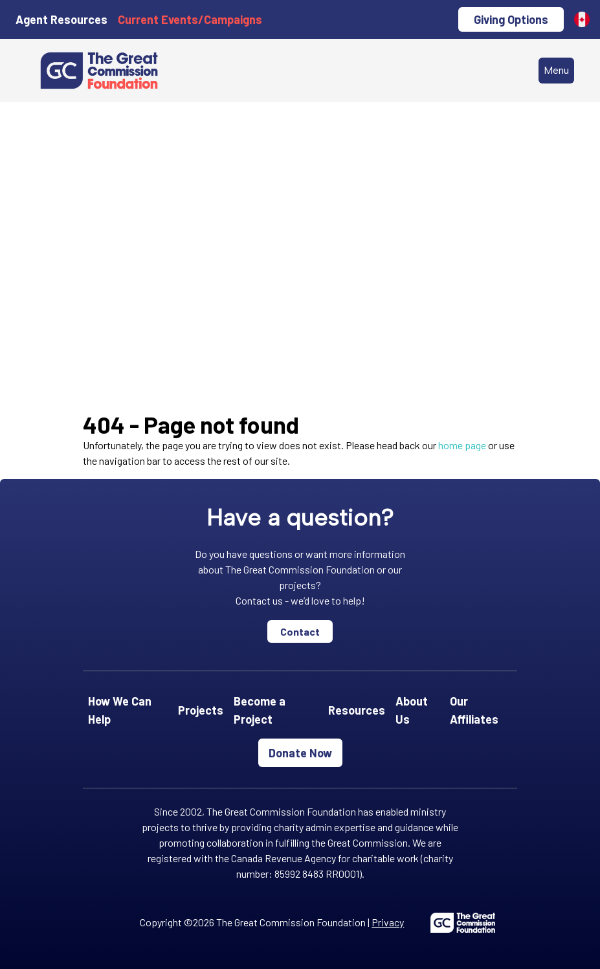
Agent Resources (61, 19)
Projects (200, 710)
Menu (556, 70)
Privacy (388, 922)
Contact (300, 631)
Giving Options (511, 19)
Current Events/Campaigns (190, 19)
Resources (356, 710)
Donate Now (300, 753)
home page (462, 445)
